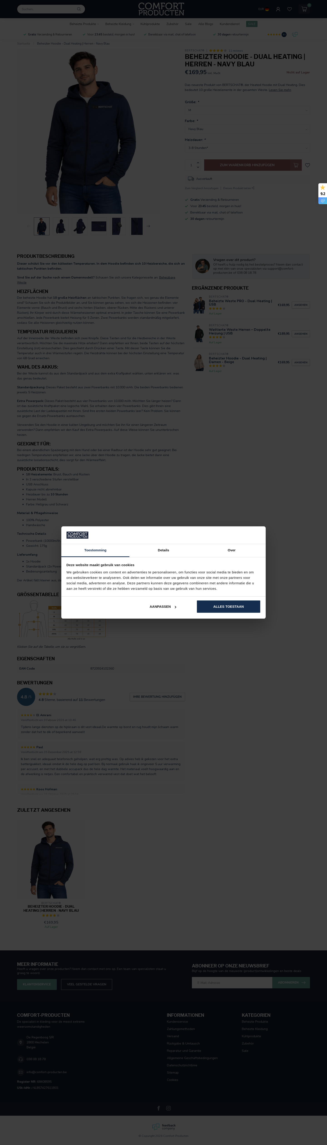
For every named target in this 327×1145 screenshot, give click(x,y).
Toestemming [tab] (95, 550)
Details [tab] (163, 550)
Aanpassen (163, 606)
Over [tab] (232, 550)
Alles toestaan (228, 606)
